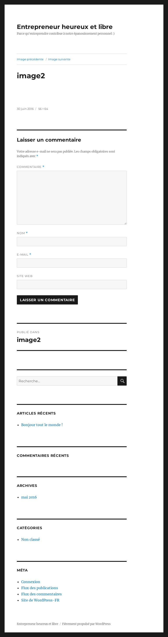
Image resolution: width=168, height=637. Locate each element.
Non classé (30, 539)
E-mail (24, 254)
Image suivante (59, 59)
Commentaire (30, 167)
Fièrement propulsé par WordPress (86, 624)
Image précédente (30, 59)
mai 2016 (29, 497)
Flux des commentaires (41, 594)
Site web (25, 276)
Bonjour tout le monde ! (42, 425)
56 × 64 (43, 108)
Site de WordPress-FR (40, 600)
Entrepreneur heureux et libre (65, 26)
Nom (22, 233)
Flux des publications (39, 588)
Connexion (30, 582)
